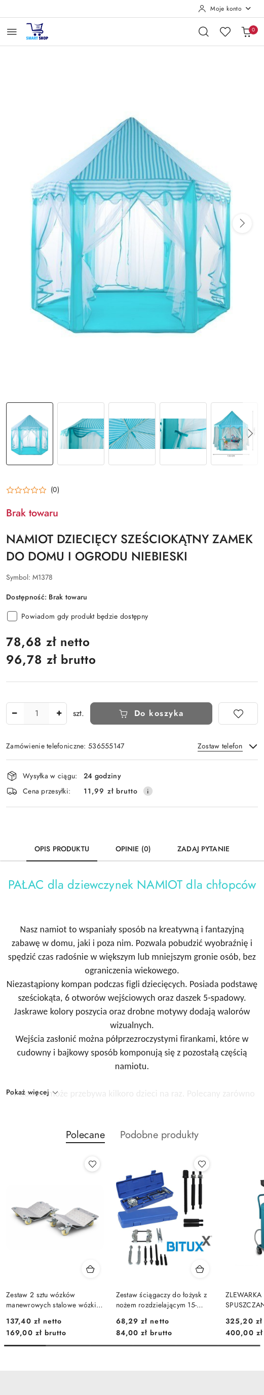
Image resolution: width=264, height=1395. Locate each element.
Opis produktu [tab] (61, 849)
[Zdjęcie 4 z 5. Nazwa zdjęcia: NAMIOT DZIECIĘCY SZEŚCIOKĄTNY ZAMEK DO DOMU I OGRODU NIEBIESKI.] (183, 433)
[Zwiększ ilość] (58, 713)
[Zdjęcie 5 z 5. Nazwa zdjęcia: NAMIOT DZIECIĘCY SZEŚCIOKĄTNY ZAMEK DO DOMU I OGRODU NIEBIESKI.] (234, 433)
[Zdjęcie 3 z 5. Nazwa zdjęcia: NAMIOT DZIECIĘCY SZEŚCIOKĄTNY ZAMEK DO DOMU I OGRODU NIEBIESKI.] (132, 433)
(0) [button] (55, 490)
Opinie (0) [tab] (133, 849)
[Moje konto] (225, 8)
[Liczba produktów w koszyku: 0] (246, 31)
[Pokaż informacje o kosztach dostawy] (148, 791)
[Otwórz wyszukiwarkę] (203, 31)
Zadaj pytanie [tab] (203, 849)
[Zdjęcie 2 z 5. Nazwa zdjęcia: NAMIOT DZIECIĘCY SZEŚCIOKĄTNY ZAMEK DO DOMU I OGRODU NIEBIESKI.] (80, 433)
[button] (242, 223)
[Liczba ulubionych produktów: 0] (225, 31)
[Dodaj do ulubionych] (238, 713)
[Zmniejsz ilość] (14, 713)
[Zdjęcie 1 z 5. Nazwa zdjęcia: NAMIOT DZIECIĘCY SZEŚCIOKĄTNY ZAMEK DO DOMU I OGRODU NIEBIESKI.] (29, 433)
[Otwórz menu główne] (12, 31)
